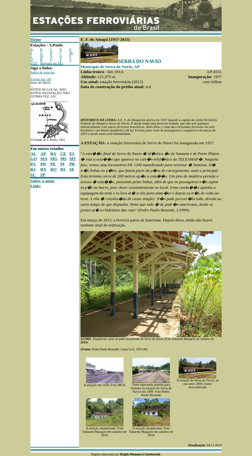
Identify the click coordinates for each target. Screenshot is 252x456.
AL (33, 153)
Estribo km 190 (40, 79)
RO (53, 169)
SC (33, 174)
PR (72, 164)
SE (71, 169)
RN (43, 169)
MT (72, 158)
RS (63, 169)
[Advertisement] (49, 282)
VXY (34, 63)
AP (43, 153)
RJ (32, 169)
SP (42, 174)
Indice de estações (42, 72)
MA (43, 158)
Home (35, 39)
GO (33, 158)
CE (63, 153)
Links (35, 185)
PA (33, 164)
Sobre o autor (42, 180)
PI (62, 164)
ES (71, 153)
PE (53, 164)
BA (53, 153)
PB (43, 164)
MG (54, 158)
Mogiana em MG (51, 63)
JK (71, 53)
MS (63, 158)
